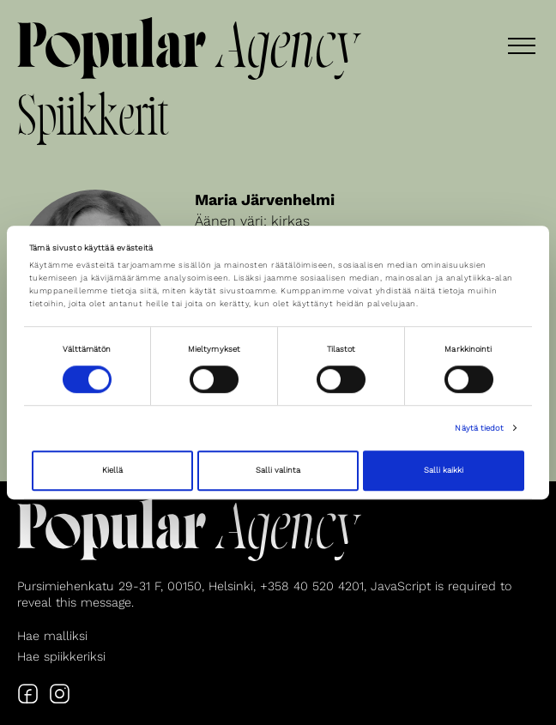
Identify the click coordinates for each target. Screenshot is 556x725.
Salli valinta (278, 470)
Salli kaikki (443, 470)
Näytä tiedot (479, 427)
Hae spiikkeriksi (61, 656)
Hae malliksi (52, 636)
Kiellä (112, 470)
